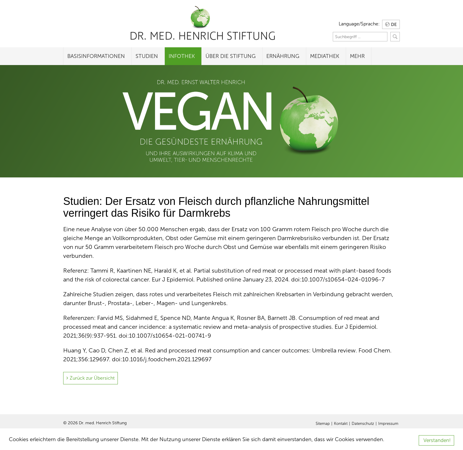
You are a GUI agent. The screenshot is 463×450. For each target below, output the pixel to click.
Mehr (357, 56)
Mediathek (324, 56)
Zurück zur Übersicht (92, 378)
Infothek (182, 56)
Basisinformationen (96, 56)
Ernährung (282, 56)
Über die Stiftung (231, 56)
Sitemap (323, 424)
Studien (147, 56)
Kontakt (341, 424)
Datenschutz (363, 424)
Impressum (388, 424)
